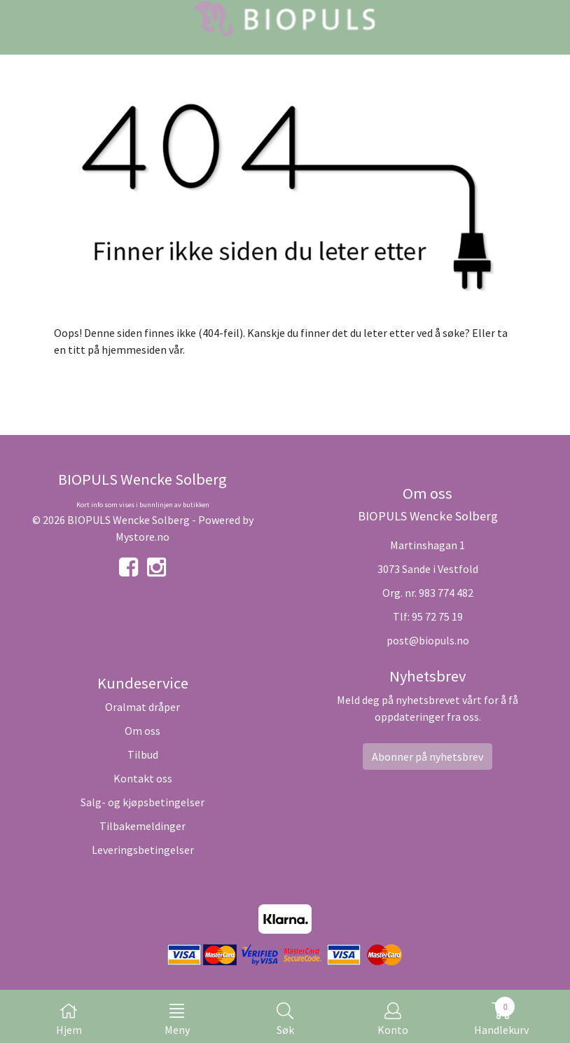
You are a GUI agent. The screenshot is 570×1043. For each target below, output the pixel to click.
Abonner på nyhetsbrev (427, 757)
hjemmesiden (134, 350)
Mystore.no (142, 537)
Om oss (142, 731)
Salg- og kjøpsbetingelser (142, 802)
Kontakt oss (142, 778)
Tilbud (142, 754)
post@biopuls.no (428, 640)
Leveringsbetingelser (143, 850)
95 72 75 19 (437, 616)
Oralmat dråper (142, 707)
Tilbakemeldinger (142, 826)
